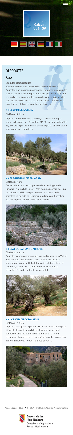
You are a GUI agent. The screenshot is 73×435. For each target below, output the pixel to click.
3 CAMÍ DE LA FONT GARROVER (26, 249)
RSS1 (22, 408)
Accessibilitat (11, 408)
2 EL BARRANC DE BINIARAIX (24, 178)
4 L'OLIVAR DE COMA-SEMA (23, 319)
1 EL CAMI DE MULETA (20, 110)
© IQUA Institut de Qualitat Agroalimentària (47, 408)
